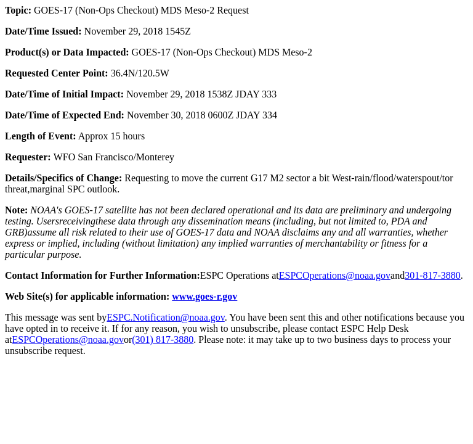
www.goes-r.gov (204, 296)
